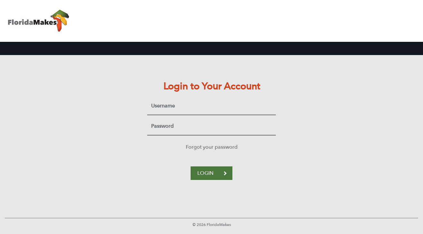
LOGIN (212, 173)
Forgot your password (212, 147)
